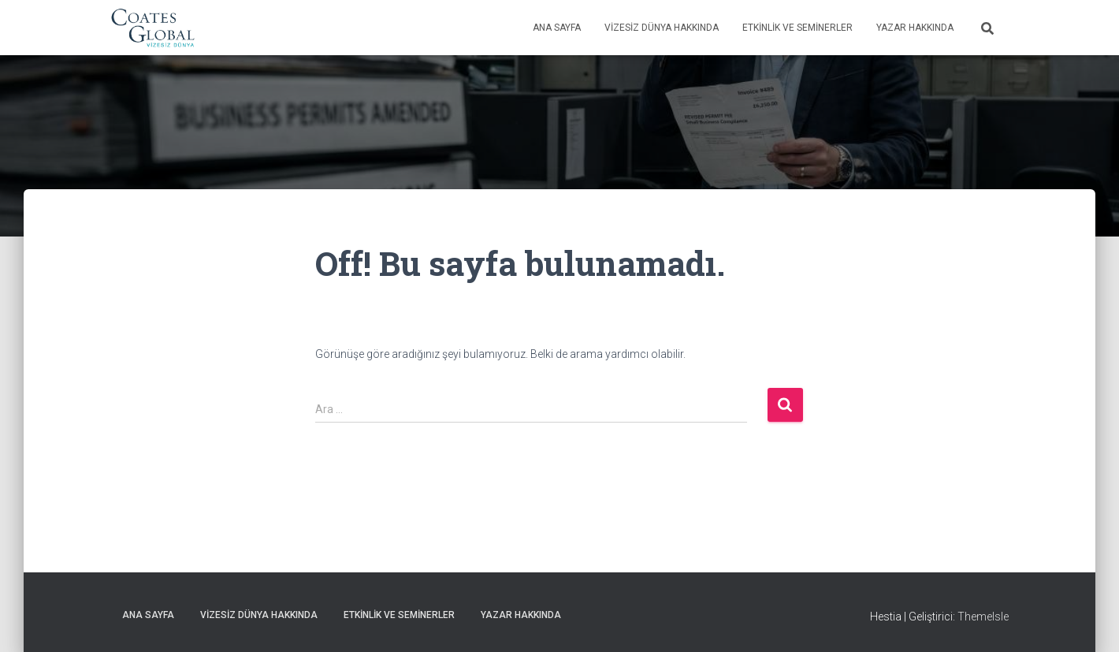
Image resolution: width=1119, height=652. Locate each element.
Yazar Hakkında (915, 27)
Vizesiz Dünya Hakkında (661, 27)
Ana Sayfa (557, 27)
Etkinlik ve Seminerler (797, 27)
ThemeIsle (983, 616)
